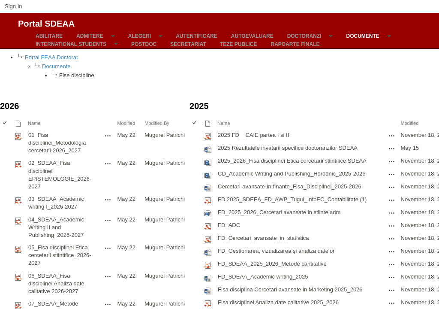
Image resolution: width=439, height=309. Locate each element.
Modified (126, 123)
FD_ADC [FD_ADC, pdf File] (229, 225)
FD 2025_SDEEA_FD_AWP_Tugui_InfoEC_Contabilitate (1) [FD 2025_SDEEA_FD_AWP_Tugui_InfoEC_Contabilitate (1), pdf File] (292, 199)
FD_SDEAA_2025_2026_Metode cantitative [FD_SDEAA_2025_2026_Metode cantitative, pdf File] (272, 264)
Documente (56, 66)
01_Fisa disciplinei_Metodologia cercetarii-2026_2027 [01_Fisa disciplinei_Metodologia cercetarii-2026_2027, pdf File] (57, 143)
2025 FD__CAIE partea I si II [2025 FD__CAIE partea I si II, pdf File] (253, 135)
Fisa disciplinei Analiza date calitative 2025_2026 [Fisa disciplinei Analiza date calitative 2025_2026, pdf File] (278, 302)
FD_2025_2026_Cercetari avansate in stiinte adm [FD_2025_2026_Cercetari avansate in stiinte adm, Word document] (279, 212)
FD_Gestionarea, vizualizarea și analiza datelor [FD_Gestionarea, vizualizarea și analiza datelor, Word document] (276, 251)
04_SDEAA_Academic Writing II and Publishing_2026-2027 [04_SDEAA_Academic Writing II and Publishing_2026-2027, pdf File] (56, 227)
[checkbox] (5, 123)
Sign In (13, 6)
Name (34, 123)
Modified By (156, 123)
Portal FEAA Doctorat (51, 57)
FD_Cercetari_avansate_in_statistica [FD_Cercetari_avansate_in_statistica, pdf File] (263, 238)
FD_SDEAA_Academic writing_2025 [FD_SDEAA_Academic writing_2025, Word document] (263, 276)
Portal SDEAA (46, 22)
